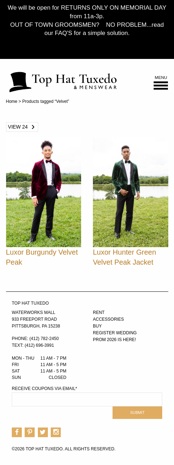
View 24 (18, 127)
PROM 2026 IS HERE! (114, 339)
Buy (97, 326)
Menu (161, 83)
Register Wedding (115, 332)
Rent (99, 312)
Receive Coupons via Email (44, 388)
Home (12, 101)
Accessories (108, 319)
